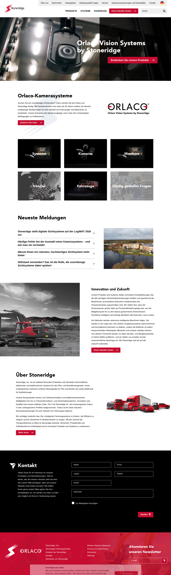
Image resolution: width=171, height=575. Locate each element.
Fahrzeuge (100, 11)
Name (76, 465)
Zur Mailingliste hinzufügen (85, 503)
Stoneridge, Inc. (53, 545)
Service (105, 3)
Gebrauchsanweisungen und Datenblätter (129, 3)
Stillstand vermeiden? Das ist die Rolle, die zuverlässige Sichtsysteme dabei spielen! (51, 264)
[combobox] (154, 11)
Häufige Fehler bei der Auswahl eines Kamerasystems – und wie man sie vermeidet (54, 243)
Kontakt (152, 3)
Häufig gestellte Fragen (88, 3)
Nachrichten (57, 3)
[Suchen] (164, 11)
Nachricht (78, 492)
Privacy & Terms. (72, 568)
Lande (76, 474)
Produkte (71, 11)
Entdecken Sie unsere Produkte (130, 60)
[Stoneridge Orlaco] (14, 7)
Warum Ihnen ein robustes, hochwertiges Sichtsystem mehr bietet (54, 253)
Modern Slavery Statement (99, 545)
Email (76, 483)
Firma (119, 465)
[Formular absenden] (164, 560)
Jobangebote (70, 3)
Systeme (85, 11)
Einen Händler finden (121, 11)
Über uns (44, 3)
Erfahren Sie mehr (28, 122)
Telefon (120, 474)
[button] (162, 3)
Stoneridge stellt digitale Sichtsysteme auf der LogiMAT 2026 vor (54, 233)
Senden (143, 514)
